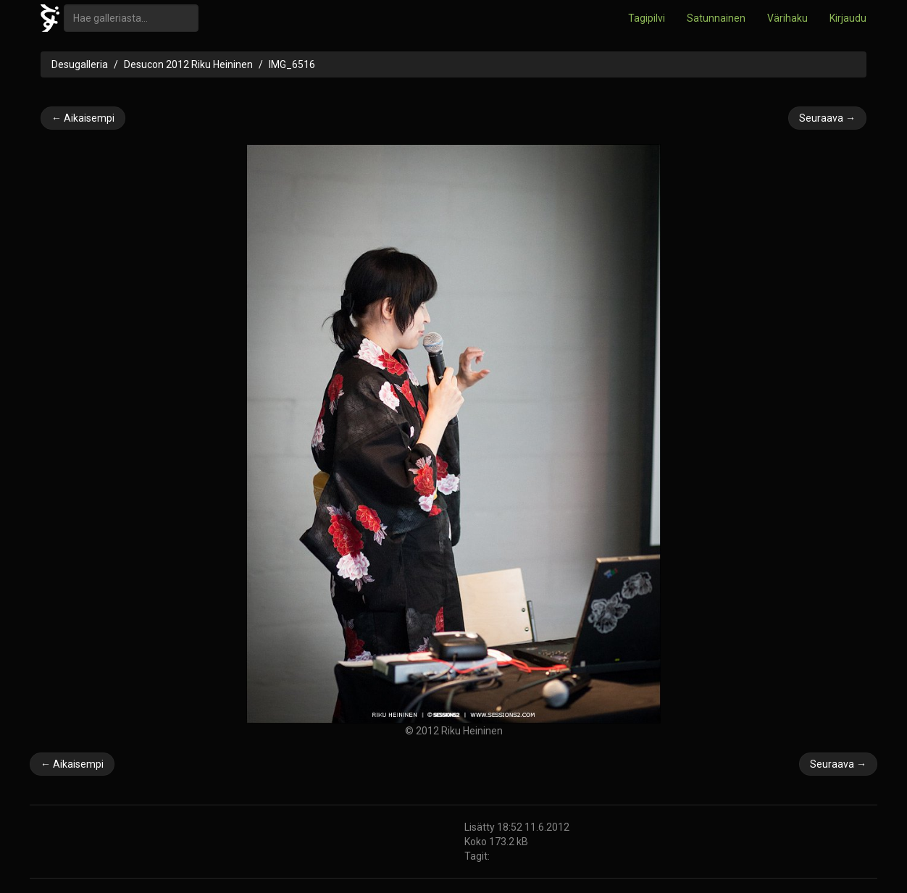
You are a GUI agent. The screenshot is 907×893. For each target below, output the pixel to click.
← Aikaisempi (82, 118)
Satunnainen (716, 18)
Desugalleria (79, 64)
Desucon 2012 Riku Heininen (188, 64)
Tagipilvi (646, 18)
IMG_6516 (292, 64)
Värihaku (787, 18)
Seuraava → (827, 118)
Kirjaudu (847, 18)
